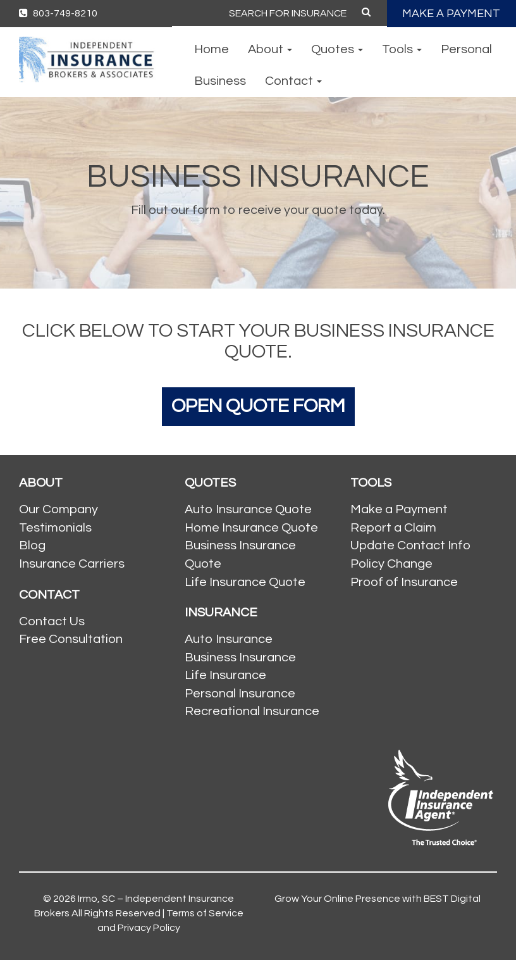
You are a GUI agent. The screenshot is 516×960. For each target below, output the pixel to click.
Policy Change (391, 564)
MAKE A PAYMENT (451, 14)
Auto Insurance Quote (248, 509)
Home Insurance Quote (251, 527)
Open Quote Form (258, 406)
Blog (32, 545)
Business (220, 81)
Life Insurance (225, 675)
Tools (402, 49)
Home (211, 49)
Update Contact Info (410, 545)
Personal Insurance (240, 693)
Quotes (337, 49)
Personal (466, 49)
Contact (293, 81)
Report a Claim (393, 527)
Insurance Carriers (72, 564)
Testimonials (55, 527)
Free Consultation (71, 639)
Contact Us (52, 621)
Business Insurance (240, 657)
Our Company (58, 509)
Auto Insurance (229, 639)
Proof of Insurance (404, 582)
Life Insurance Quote (245, 582)
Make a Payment (399, 509)
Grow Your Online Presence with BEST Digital (377, 899)
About (270, 49)
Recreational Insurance (252, 711)
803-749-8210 (58, 13)
